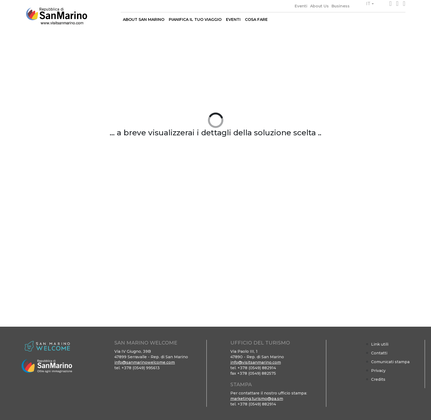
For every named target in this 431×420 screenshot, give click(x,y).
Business (340, 6)
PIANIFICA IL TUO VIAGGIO (195, 19)
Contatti (379, 353)
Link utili (379, 344)
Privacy (378, 370)
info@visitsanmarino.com (255, 362)
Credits (378, 379)
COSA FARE (256, 19)
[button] (370, 4)
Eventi (301, 6)
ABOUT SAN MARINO (143, 19)
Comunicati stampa (390, 361)
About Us (319, 6)
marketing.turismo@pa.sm (256, 398)
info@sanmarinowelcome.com (144, 362)
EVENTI (233, 19)
